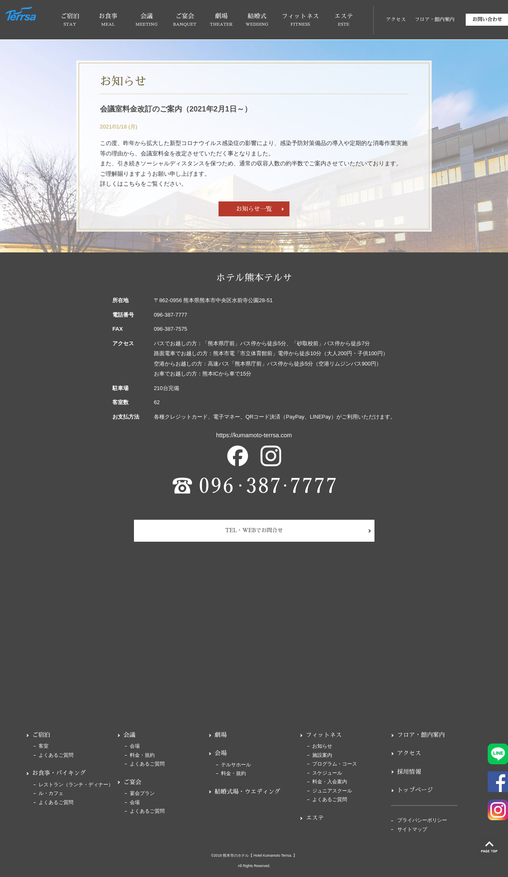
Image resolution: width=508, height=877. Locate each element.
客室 (44, 746)
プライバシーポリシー (422, 820)
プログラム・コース (334, 764)
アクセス (396, 19)
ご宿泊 (41, 735)
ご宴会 (132, 782)
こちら (132, 183)
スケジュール (327, 773)
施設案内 (322, 755)
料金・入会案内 (329, 782)
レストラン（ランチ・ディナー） (76, 785)
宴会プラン (142, 793)
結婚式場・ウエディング (247, 792)
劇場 (221, 735)
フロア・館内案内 (435, 19)
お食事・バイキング (59, 773)
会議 (130, 735)
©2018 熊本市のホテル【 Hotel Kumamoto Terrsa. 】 (254, 855)
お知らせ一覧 (254, 209)
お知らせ (322, 746)
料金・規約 (142, 755)
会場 (135, 746)
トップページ (415, 790)
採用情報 (409, 772)
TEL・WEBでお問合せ (254, 530)
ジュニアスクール (332, 791)
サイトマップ (412, 829)
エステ (315, 818)
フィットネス (324, 735)
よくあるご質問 (56, 755)
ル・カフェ (51, 793)
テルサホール (236, 765)
